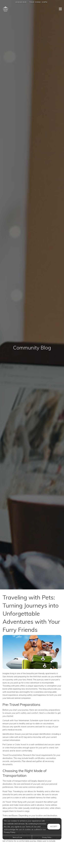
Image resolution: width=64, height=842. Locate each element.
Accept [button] (53, 826)
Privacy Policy (46, 837)
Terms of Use (17, 837)
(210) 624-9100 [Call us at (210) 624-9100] (20, 2)
